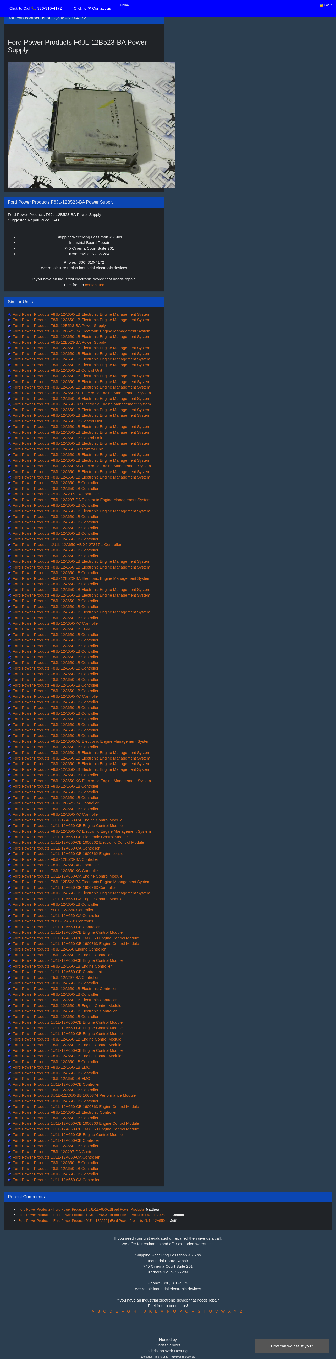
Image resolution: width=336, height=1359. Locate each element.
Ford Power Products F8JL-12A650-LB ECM (51, 629)
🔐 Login (326, 5)
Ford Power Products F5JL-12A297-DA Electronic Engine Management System (81, 499)
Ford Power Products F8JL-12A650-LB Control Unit (57, 370)
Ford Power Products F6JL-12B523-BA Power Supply (59, 325)
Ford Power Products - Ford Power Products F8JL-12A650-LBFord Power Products (81, 1209)
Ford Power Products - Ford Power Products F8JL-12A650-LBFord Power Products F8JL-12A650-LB (94, 1215)
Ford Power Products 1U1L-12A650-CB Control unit (57, 971)
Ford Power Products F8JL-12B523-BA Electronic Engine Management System (81, 881)
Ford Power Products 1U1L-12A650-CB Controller (56, 927)
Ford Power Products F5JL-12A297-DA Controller (55, 494)
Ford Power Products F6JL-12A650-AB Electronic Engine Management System (81, 741)
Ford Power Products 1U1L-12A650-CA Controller (56, 848)
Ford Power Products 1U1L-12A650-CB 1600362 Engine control (68, 853)
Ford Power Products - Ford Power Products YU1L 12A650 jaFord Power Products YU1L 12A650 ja (93, 1221)
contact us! (94, 285)
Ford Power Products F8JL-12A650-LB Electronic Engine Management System (81, 314)
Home (124, 5)
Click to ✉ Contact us (92, 8)
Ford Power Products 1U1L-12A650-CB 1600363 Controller (64, 887)
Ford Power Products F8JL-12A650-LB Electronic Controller (64, 988)
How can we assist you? (292, 1346)
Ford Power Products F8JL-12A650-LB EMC (51, 1067)
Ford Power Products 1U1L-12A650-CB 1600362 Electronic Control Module (78, 842)
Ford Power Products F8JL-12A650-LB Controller (55, 482)
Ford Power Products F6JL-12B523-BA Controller (55, 803)
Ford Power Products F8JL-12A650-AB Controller (55, 865)
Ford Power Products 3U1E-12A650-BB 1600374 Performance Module (74, 1095)
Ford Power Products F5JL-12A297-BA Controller (55, 977)
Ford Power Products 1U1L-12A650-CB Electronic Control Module (70, 837)
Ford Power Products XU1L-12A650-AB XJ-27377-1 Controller (66, 544)
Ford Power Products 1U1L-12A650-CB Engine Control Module (67, 825)
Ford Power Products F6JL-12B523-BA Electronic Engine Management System (81, 331)
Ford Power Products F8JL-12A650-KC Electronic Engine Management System (81, 393)
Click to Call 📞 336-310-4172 (35, 8)
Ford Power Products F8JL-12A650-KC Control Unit (57, 449)
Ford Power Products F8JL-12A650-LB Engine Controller (62, 955)
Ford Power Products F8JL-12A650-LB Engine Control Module (66, 1005)
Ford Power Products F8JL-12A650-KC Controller (55, 623)
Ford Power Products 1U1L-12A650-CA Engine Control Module (67, 820)
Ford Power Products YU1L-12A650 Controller (52, 909)
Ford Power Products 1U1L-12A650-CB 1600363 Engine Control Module (75, 938)
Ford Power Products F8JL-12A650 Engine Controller (59, 949)
